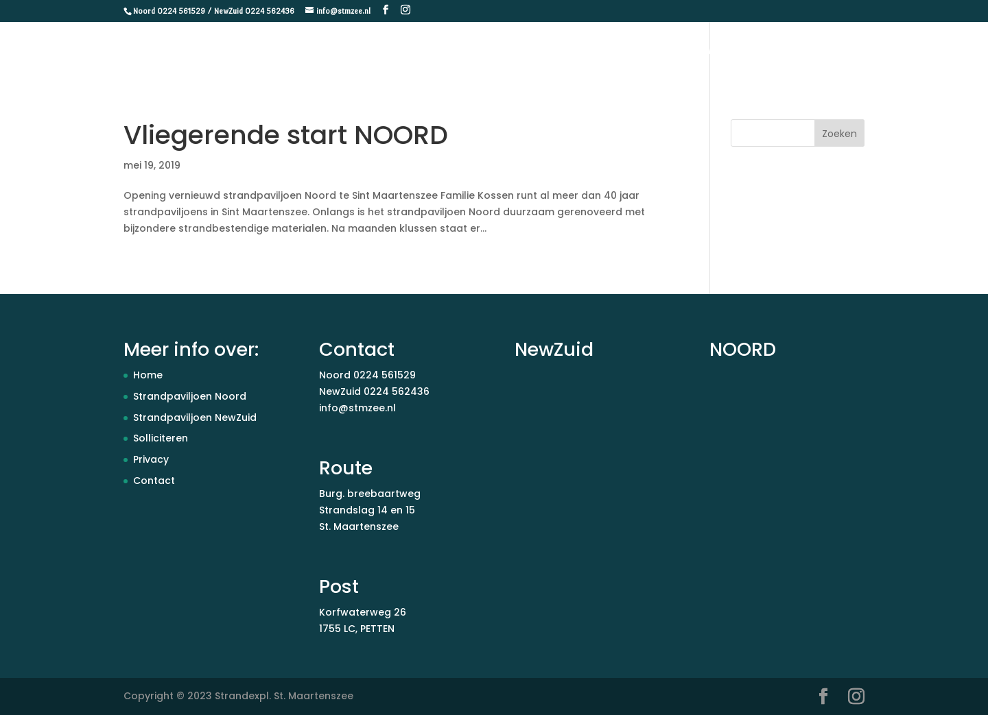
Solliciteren (160, 438)
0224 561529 (384, 375)
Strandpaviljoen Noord (189, 396)
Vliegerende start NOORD (286, 135)
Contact (944, 52)
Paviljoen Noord (795, 52)
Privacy (151, 459)
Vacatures (879, 52)
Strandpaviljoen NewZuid (195, 417)
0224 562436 (397, 391)
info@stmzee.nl (357, 408)
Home (615, 52)
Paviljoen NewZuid (692, 52)
